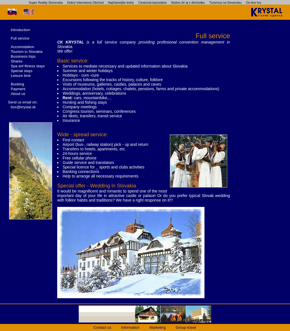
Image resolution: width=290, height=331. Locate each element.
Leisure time (21, 75)
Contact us (102, 327)
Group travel (186, 327)
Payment (18, 89)
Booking (17, 84)
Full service (20, 38)
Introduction (20, 30)
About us (18, 94)
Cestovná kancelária (152, 2)
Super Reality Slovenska (46, 2)
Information (130, 327)
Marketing (158, 327)
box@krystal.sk (23, 107)
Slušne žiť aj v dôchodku (188, 2)
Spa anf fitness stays (28, 66)
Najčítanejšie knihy (121, 2)
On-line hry (253, 2)
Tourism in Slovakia (26, 51)
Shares (16, 61)
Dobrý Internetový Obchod (85, 2)
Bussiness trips (23, 56)
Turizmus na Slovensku (225, 2)
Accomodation (22, 47)
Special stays (22, 71)
